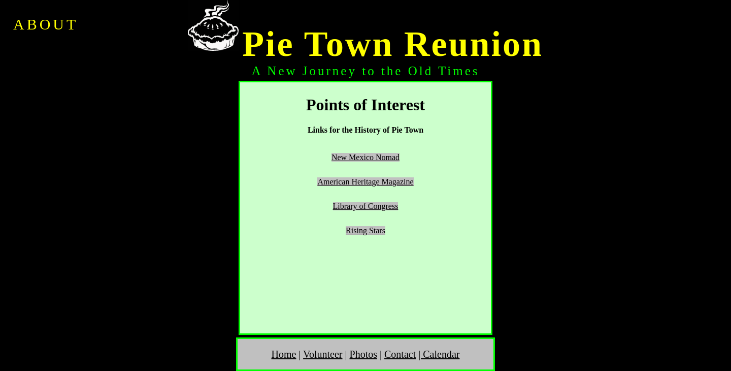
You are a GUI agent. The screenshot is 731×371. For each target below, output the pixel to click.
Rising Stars (365, 230)
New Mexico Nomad (365, 157)
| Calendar (438, 354)
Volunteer (322, 354)
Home (284, 354)
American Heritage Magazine (365, 181)
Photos (363, 354)
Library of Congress (365, 206)
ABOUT (45, 24)
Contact (400, 354)
